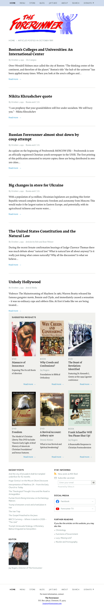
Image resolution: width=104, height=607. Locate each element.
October (14, 59)
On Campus (31, 59)
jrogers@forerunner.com (52, 603)
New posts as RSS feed (68, 474)
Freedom (17, 432)
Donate (88, 589)
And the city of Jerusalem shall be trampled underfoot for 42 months (27, 475)
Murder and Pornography (66, 542)
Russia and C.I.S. (33, 102)
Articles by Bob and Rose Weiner (39, 241)
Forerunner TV (67, 508)
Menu (22, 3)
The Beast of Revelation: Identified (75, 365)
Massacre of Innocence (18, 363)
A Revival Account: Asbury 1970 (50, 433)
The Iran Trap (14, 511)
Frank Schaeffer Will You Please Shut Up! (80, 433)
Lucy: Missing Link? (64, 538)
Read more (13, 79)
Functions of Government (67, 534)
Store (32, 3)
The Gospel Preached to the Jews (23, 515)
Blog (42, 3)
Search (75, 3)
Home (12, 3)
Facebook (65, 501)
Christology (61, 530)
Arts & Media (31, 287)
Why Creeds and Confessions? (49, 363)
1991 (22, 59)
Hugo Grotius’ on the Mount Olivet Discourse (28, 480)
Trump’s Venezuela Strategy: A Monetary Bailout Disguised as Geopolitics (26, 527)
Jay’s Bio (53, 3)
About (64, 3)
